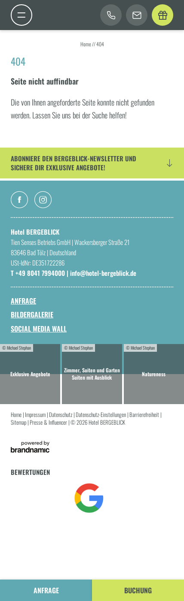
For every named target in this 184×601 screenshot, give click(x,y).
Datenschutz (61, 414)
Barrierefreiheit (144, 414)
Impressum (36, 414)
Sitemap (19, 422)
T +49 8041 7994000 (39, 273)
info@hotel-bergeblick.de (103, 273)
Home (86, 44)
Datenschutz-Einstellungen (101, 414)
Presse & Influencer (49, 422)
